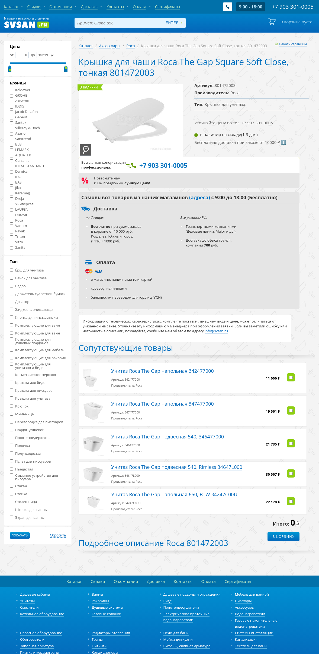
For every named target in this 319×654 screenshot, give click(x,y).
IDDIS (17, 106)
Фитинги (99, 633)
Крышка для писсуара (31, 390)
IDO (15, 177)
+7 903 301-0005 (108, 651)
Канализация (246, 626)
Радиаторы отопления (111, 620)
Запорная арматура (37, 633)
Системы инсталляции (254, 620)
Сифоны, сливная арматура (187, 633)
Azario (17, 133)
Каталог (86, 45)
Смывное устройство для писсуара (34, 477)
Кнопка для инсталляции (34, 317)
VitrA (16, 242)
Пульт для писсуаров (30, 461)
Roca (16, 220)
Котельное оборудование (42, 601)
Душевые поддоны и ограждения (192, 581)
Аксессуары (109, 45)
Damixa (19, 171)
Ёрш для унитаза (27, 270)
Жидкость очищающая (32, 309)
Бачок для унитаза (28, 278)
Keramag (20, 193)
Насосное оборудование (41, 620)
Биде (167, 588)
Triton (17, 236)
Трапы (97, 626)
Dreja (17, 198)
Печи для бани (176, 620)
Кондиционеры (105, 639)
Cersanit (19, 160)
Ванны (97, 581)
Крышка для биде (27, 382)
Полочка (20, 445)
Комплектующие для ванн (35, 325)
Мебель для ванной (252, 581)
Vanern (18, 226)
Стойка (18, 494)
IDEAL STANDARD (27, 166)
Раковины (100, 588)
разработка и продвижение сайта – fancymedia (249, 651)
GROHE (18, 95)
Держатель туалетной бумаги (38, 294)
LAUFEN (19, 209)
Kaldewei (20, 90)
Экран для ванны (27, 517)
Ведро (18, 286)
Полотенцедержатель (31, 438)
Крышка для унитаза (30, 398)
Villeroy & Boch (25, 128)
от (19, 54)
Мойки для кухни (178, 626)
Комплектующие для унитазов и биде (30, 365)
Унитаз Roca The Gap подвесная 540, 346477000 (167, 430)
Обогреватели (32, 626)
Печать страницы (293, 44)
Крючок (19, 406)
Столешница (23, 502)
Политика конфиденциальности (182, 651)
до (40, 54)
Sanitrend (20, 139)
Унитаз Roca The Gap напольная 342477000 (162, 369)
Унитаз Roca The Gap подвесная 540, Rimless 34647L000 (176, 458)
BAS (16, 182)
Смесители (29, 594)
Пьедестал (21, 469)
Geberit (18, 117)
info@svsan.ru (139, 651)
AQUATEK (20, 155)
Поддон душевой (27, 430)
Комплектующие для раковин (38, 358)
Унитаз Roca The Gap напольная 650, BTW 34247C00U (174, 483)
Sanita (17, 247)
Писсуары (243, 588)
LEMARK (19, 149)
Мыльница (22, 414)
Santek (18, 122)
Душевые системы (107, 594)
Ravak (17, 231)
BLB (16, 144)
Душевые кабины (35, 581)
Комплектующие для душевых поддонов (30, 341)
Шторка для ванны (28, 509)
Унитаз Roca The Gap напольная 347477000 (162, 400)
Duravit (18, 215)
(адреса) (199, 197)
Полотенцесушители (181, 594)
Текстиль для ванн (251, 633)
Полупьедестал (25, 453)
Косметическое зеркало (33, 375)
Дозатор (19, 302)
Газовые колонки (106, 601)
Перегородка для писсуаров (36, 422)
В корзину (283, 523)
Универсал (22, 204)
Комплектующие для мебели (37, 350)
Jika (15, 187)
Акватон (19, 101)
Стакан (18, 486)
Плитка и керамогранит (40, 639)
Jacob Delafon (24, 111)
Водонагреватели (250, 601)
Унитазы (27, 588)
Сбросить (58, 535)
